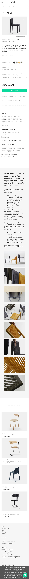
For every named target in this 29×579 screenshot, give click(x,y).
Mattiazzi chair (10, 189)
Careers (4, 530)
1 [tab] (12, 33)
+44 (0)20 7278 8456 (9, 156)
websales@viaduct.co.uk (13, 556)
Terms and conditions (7, 543)
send (13, 137)
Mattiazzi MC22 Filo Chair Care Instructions (14, 105)
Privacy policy (5, 533)
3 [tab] (16, 33)
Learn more (5, 125)
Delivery (4, 540)
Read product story (7, 55)
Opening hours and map (8, 541)
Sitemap (4, 532)
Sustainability (5, 528)
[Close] (2, 568)
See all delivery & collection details (11, 140)
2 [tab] (14, 33)
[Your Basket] (24, 2)
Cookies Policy (10, 577)
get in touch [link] (19, 121)
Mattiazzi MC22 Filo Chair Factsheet (12, 101)
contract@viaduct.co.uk (10, 154)
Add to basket (14, 90)
